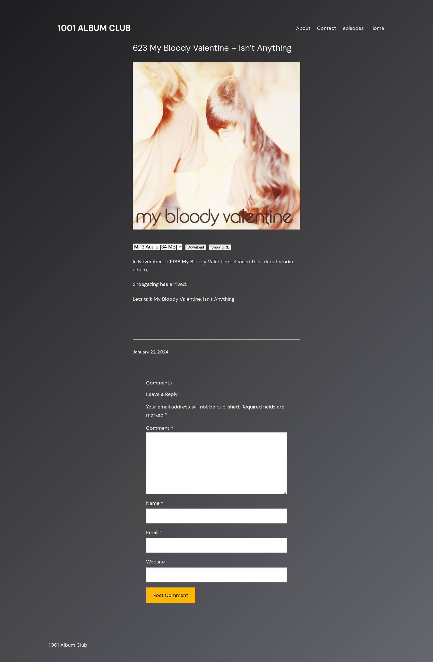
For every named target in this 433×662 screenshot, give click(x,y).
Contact (326, 28)
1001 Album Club (94, 28)
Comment (159, 428)
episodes (353, 28)
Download (195, 247)
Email (154, 532)
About (303, 28)
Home (377, 28)
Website (155, 561)
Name (154, 503)
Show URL (220, 247)
